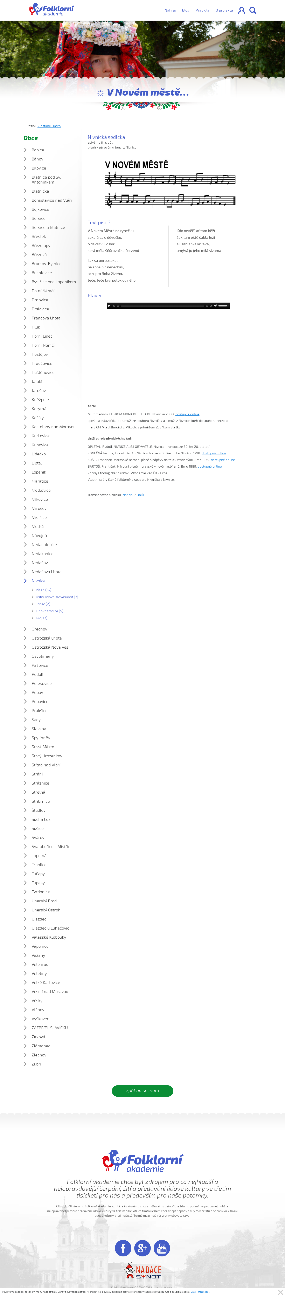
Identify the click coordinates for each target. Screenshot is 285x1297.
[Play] (109, 305)
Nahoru (128, 495)
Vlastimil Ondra (49, 126)
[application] (168, 306)
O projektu (224, 10)
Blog (185, 10)
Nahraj (170, 10)
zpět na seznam (142, 1090)
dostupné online (187, 414)
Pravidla (202, 10)
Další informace (200, 1291)
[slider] (162, 306)
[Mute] (215, 305)
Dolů (140, 495)
